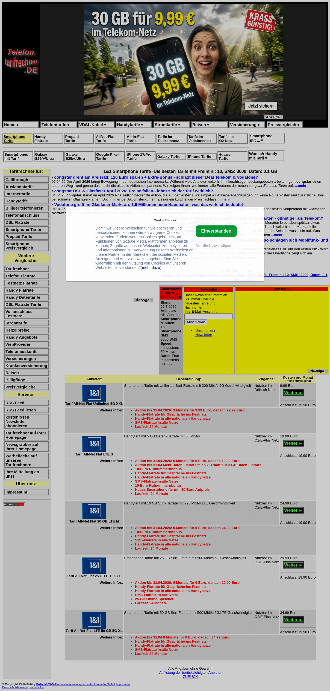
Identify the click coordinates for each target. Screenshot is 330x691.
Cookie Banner (165, 220)
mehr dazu (151, 267)
